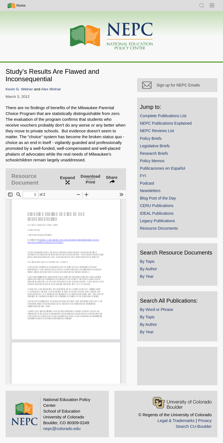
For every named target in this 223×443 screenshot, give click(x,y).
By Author (148, 269)
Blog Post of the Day (158, 198)
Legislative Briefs (155, 146)
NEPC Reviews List (157, 131)
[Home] (111, 36)
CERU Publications (156, 205)
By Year (146, 276)
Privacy (205, 420)
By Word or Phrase (156, 309)
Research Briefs (154, 153)
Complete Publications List (163, 116)
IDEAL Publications (156, 213)
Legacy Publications (157, 221)
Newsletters (150, 190)
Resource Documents (159, 228)
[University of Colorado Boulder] (182, 403)
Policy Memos (152, 161)
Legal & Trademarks (175, 420)
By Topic (147, 261)
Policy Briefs (151, 138)
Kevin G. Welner (19, 89)
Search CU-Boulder (194, 426)
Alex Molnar (51, 89)
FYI (143, 176)
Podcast (147, 183)
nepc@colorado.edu (62, 428)
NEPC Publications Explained (166, 123)
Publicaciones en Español (162, 168)
